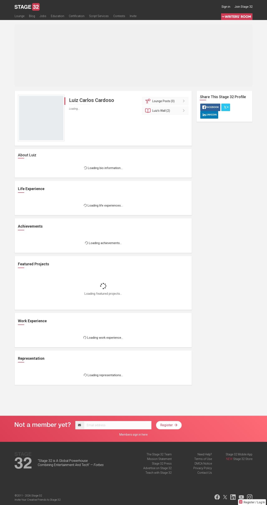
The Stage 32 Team (159, 454)
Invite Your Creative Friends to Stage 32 (37, 499)
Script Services (99, 16)
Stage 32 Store (242, 459)
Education (57, 16)
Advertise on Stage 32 (157, 468)
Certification (76, 16)
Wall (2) (166, 110)
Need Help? (205, 454)
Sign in (226, 6)
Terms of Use (203, 459)
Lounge (19, 16)
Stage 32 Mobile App (239, 454)
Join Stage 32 (243, 6)
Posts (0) (166, 101)
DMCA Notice (203, 463)
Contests (119, 16)
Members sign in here (133, 434)
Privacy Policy (202, 468)
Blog (32, 16)
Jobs (43, 16)
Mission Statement (159, 459)
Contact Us (204, 472)
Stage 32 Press (162, 463)
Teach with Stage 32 (158, 472)
